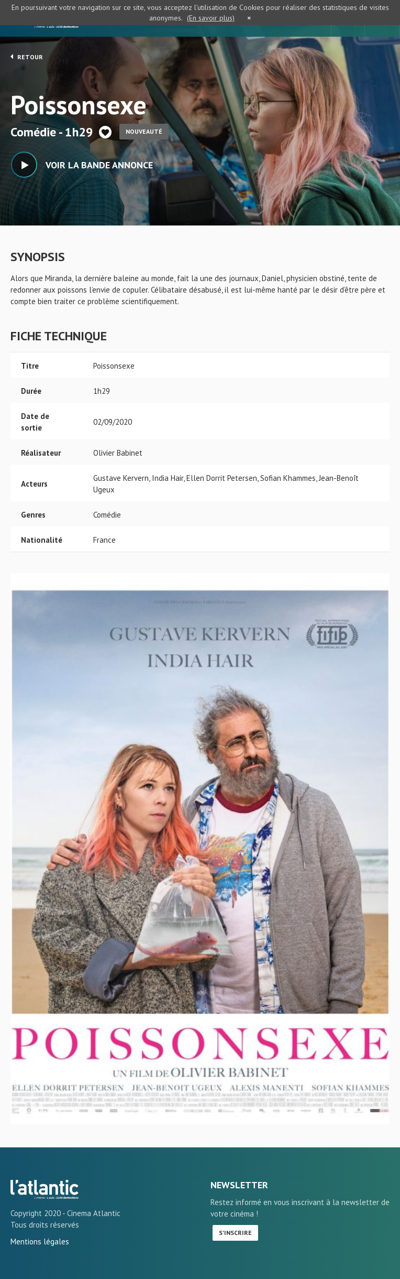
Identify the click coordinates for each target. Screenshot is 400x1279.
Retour (26, 56)
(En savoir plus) (211, 18)
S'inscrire (235, 1233)
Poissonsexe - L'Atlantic (44, 1189)
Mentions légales (39, 1241)
